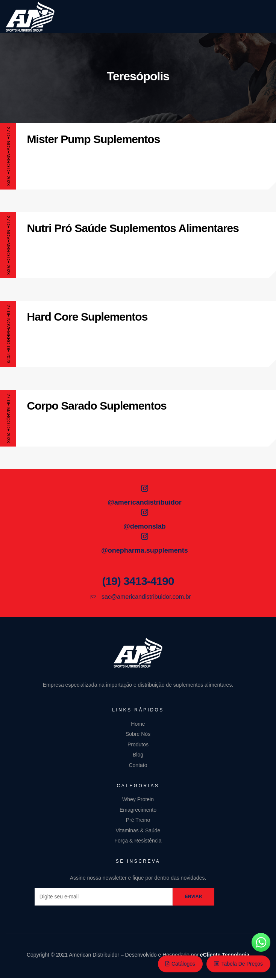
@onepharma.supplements (144, 550)
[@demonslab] (145, 512)
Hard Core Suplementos (87, 316)
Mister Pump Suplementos (93, 139)
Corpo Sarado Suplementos (97, 405)
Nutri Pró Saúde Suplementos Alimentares (133, 228)
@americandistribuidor (145, 502)
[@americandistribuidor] (145, 488)
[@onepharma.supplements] (145, 536)
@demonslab (144, 526)
